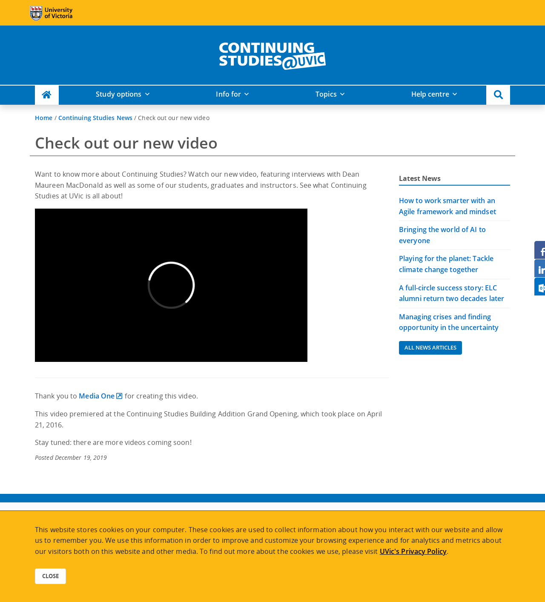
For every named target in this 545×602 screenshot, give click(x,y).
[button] (498, 95)
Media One (97, 396)
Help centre (430, 94)
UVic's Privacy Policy (413, 551)
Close (50, 576)
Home (43, 118)
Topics (326, 94)
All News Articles (430, 347)
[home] (272, 54)
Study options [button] (118, 94)
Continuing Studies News (95, 118)
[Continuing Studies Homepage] (47, 95)
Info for (228, 94)
